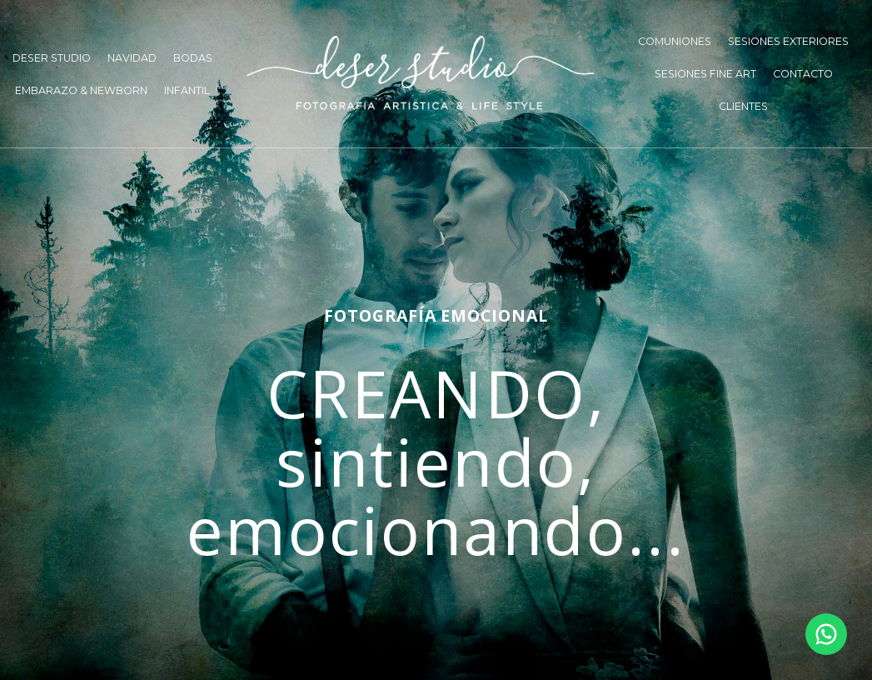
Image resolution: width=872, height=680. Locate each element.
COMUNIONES (674, 41)
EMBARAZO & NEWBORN (81, 90)
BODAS (192, 58)
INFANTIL (187, 90)
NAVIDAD (132, 58)
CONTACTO (803, 74)
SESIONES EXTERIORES (788, 41)
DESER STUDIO (51, 58)
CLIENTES (743, 106)
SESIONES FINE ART (705, 74)
